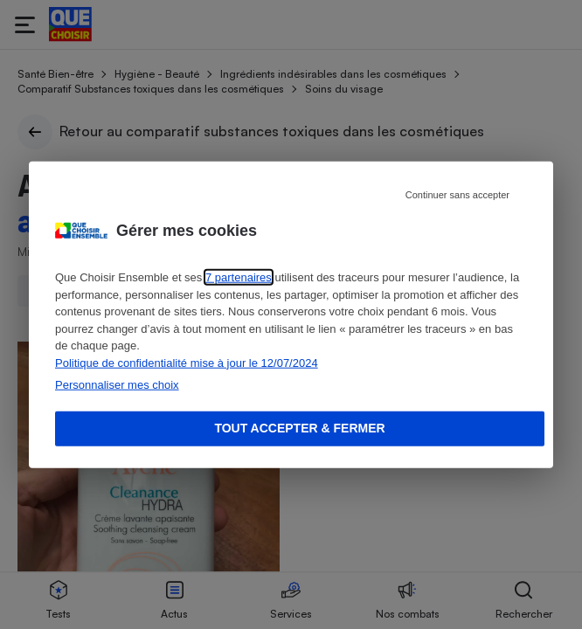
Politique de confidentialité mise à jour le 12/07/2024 (186, 362)
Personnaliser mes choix (117, 384)
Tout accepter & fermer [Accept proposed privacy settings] (299, 428)
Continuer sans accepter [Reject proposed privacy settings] (457, 195)
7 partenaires (238, 277)
